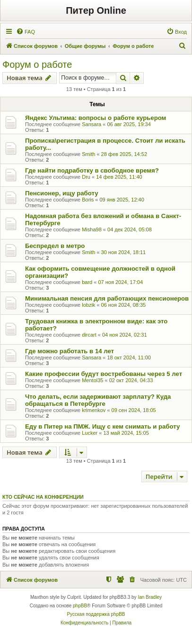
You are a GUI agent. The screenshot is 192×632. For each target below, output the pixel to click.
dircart (89, 335)
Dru (86, 177)
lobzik (88, 305)
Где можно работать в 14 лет (69, 351)
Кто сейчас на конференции (43, 497)
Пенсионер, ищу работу (61, 193)
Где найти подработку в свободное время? (92, 170)
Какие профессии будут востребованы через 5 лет (103, 373)
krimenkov (93, 410)
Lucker (89, 433)
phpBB (80, 605)
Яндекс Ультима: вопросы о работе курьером (95, 117)
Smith (88, 154)
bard (87, 282)
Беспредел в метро (55, 245)
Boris (88, 199)
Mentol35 (92, 380)
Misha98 (92, 229)
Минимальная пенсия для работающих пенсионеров (107, 298)
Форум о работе (37, 64)
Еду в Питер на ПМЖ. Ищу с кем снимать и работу (102, 426)
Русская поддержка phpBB (96, 614)
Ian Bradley (150, 597)
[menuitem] (25, 31)
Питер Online (96, 10)
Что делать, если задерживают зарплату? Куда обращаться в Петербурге (98, 400)
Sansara (91, 124)
